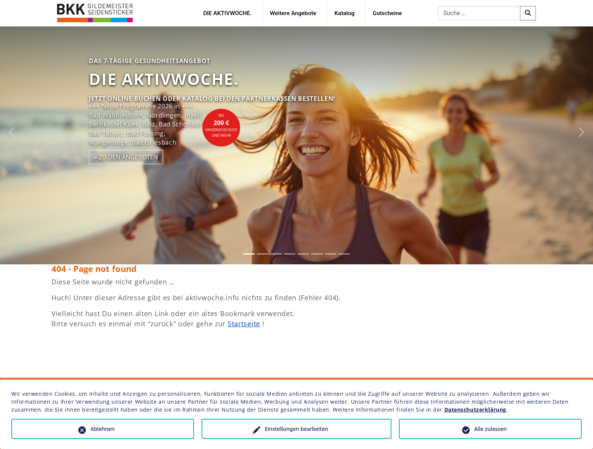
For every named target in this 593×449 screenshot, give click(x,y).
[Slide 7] (330, 254)
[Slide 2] (262, 254)
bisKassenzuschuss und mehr (221, 125)
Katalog (344, 13)
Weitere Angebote (293, 13)
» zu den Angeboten (126, 157)
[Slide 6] (317, 254)
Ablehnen (102, 428)
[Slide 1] (249, 254)
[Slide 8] (344, 254)
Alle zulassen (490, 428)
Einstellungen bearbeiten (296, 428)
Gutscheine (387, 13)
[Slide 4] (289, 254)
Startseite (244, 323)
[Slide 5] (303, 254)
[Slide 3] (276, 254)
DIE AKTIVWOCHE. (227, 13)
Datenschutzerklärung (475, 409)
